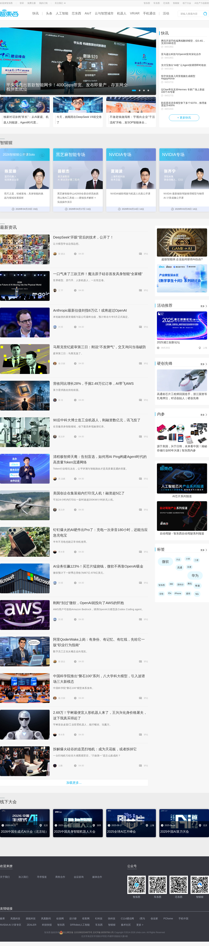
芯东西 (166, 3)
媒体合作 (97, 877)
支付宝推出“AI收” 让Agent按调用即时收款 (183, 65)
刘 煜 (60, 327)
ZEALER (31, 924)
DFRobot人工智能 (80, 924)
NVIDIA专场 (120, 154)
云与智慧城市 (104, 13)
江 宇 (60, 290)
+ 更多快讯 (184, 117)
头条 (49, 13)
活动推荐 (164, 305)
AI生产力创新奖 (202, 3)
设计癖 (73, 918)
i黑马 (142, 918)
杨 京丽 (61, 363)
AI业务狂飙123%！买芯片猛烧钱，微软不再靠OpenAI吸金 (98, 566)
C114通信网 (127, 918)
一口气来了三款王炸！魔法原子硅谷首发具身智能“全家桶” (97, 274)
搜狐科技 (31, 918)
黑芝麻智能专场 (70, 154)
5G (197, 594)
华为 (195, 575)
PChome (168, 918)
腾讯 (190, 584)
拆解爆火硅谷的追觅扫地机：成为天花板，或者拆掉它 (95, 749)
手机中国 (183, 918)
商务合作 (60, 877)
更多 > (139, 924)
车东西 (156, 3)
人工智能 (62, 13)
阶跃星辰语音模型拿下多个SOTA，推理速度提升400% (184, 104)
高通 (179, 567)
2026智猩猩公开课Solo (19, 154)
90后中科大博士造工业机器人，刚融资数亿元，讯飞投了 (97, 420)
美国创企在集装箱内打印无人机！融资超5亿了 (89, 493)
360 (171, 584)
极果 (2, 918)
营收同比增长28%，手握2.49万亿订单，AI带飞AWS (93, 383)
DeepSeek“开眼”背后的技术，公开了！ (83, 237)
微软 (165, 562)
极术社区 (126, 924)
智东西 (147, 3)
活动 (166, 13)
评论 (146, 254)
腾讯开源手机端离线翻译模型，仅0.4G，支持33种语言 (183, 42)
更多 (202, 306)
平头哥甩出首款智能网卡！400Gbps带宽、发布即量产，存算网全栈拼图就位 (67, 87)
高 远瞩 (61, 479)
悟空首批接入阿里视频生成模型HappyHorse (178, 77)
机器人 (121, 13)
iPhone (178, 593)
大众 (178, 559)
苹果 (197, 585)
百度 (189, 567)
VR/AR (135, 13)
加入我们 (23, 877)
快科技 (111, 918)
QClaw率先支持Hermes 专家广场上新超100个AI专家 (182, 90)
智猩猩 (176, 3)
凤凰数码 (46, 918)
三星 (196, 560)
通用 (188, 593)
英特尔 (180, 584)
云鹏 (60, 765)
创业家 (154, 918)
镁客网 (86, 918)
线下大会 (187, 3)
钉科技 (98, 918)
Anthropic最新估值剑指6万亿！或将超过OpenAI (90, 310)
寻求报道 (42, 877)
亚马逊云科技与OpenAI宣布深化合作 (181, 54)
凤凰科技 (15, 918)
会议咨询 (79, 877)
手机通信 (149, 13)
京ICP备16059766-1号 (103, 932)
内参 (161, 414)
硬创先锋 (164, 363)
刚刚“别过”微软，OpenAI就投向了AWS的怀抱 (88, 603)
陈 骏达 (61, 254)
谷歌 (161, 594)
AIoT (88, 13)
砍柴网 (60, 918)
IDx (169, 593)
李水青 (61, 552)
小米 (188, 559)
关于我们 (5, 877)
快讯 (35, 13)
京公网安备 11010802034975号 (75, 932)
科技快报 (47, 924)
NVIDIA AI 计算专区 (10, 924)
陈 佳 (60, 400)
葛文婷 (61, 436)
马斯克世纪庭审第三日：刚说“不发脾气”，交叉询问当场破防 (99, 347)
